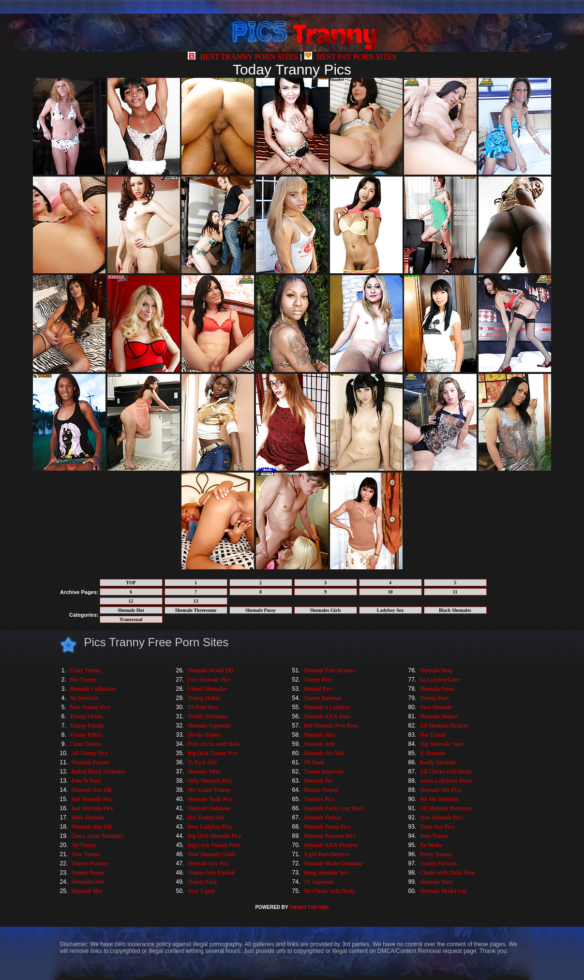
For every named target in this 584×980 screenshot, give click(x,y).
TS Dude (314, 762)
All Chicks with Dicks (446, 771)
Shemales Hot (88, 881)
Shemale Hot (131, 610)
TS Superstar (319, 881)
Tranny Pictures (90, 863)
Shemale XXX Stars (327, 716)
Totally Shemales (208, 716)
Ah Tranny (84, 845)
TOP (130, 582)
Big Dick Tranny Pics (213, 753)
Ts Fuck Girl (202, 762)
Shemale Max (320, 734)
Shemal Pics (318, 688)
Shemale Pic (318, 780)
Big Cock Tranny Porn (214, 845)
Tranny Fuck (202, 881)
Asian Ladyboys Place (446, 780)
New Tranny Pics (90, 707)
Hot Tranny (83, 679)
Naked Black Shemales (98, 771)
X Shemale (433, 753)
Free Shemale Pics (209, 679)
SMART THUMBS (309, 907)
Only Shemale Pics (210, 780)
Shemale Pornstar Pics (330, 835)
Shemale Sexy (436, 670)
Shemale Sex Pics (208, 863)
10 (390, 591)
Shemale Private (90, 762)
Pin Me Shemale (439, 799)
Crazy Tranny (86, 670)
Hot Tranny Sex (206, 817)
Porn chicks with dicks (214, 744)
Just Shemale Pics (92, 808)
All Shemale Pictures (444, 725)
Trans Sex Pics (437, 826)
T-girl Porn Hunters (326, 854)
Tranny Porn (434, 698)
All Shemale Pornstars (446, 808)
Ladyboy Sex (390, 610)
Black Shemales (455, 610)
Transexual (131, 619)
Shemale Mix (87, 891)
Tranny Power (88, 872)
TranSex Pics (319, 799)
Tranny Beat (318, 679)
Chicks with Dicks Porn (447, 872)
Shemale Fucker (323, 817)
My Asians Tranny (209, 790)
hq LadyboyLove (440, 679)
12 (131, 601)
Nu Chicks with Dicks (329, 891)
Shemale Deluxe (439, 716)
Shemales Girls (325, 610)
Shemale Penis (437, 688)
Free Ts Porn (86, 780)
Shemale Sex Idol (324, 753)
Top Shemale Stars (442, 744)
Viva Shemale (436, 707)
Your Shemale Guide (212, 854)
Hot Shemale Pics (92, 799)
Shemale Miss (204, 771)
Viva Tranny (86, 854)
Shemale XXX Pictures (331, 845)
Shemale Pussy (260, 610)
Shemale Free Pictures (330, 670)
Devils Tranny (204, 734)
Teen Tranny (434, 835)
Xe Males (431, 845)
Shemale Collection (92, 688)
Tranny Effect (86, 734)
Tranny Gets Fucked (211, 872)
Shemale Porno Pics (327, 826)
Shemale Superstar (209, 725)
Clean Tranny (85, 744)
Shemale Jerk (319, 744)
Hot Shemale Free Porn (331, 725)
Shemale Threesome (195, 610)
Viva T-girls (201, 891)
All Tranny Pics (90, 753)
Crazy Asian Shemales (98, 835)
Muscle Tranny (321, 790)
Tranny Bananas (323, 698)
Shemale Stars (436, 881)
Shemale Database (209, 808)
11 (455, 591)
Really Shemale (438, 762)
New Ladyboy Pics (210, 826)
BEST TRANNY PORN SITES (243, 57)
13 (196, 601)
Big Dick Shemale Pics (214, 835)
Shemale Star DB (92, 790)
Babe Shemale (88, 817)
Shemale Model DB (211, 670)
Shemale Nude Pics (210, 799)
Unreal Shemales (207, 688)
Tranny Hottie (204, 698)
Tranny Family (87, 725)
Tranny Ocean (86, 716)
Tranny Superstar (324, 771)
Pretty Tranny (436, 854)
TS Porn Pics (203, 707)
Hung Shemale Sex (326, 872)
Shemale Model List (443, 891)
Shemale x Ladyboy (327, 707)
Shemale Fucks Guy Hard (334, 808)
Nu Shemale (84, 698)
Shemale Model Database (333, 863)
